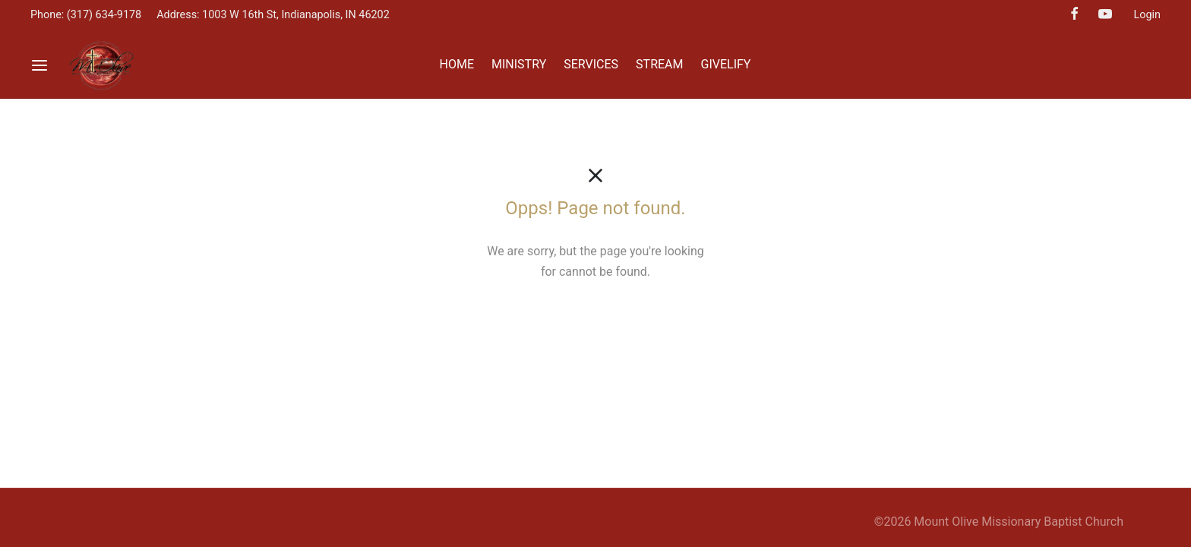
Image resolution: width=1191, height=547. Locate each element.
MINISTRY (518, 64)
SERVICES (591, 64)
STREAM (659, 64)
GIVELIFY (726, 64)
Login (1147, 14)
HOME (457, 64)
